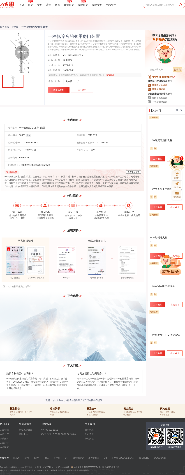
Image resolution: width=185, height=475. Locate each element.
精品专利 (97, 4)
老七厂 (37, 458)
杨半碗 (57, 458)
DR (66, 458)
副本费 (69, 81)
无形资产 (111, 4)
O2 (105, 458)
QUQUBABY (160, 458)
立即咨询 (82, 90)
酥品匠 (16, 458)
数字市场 (4, 27)
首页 (21, 4)
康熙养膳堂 (78, 458)
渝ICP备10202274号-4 (44, 467)
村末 (47, 458)
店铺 (48, 4)
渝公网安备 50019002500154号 (87, 467)
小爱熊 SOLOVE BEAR (122, 458)
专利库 (15, 27)
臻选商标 (69, 4)
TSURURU (144, 458)
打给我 (177, 69)
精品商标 (83, 4)
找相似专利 (58, 90)
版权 (57, 4)
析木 (27, 458)
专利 (39, 4)
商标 (30, 4)
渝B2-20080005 (62, 467)
